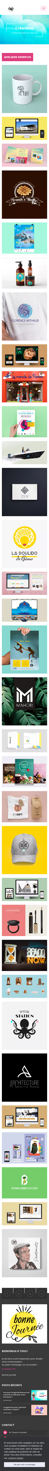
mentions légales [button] (15, 1458)
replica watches (41, 1)
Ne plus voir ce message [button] (24, 1465)
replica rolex (19, 1)
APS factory (29, 1)
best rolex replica (7, 1)
